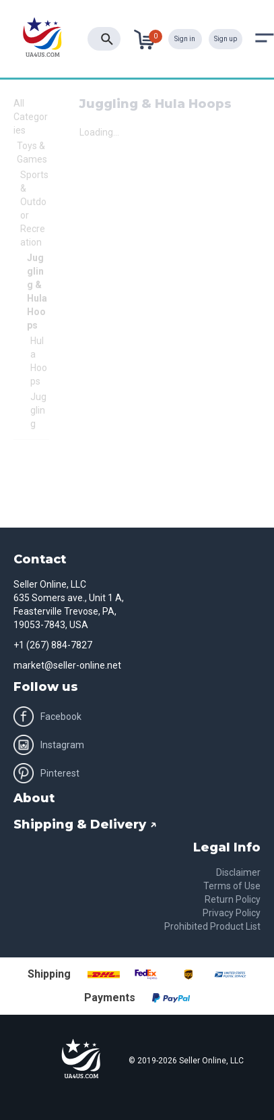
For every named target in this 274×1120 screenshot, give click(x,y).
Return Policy (233, 899)
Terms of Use (232, 885)
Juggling (38, 410)
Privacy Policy (232, 912)
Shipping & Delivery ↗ (85, 824)
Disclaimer (238, 872)
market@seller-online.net (67, 665)
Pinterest (46, 773)
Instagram (48, 745)
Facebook (47, 716)
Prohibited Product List (212, 926)
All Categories (30, 117)
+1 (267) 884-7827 (52, 645)
